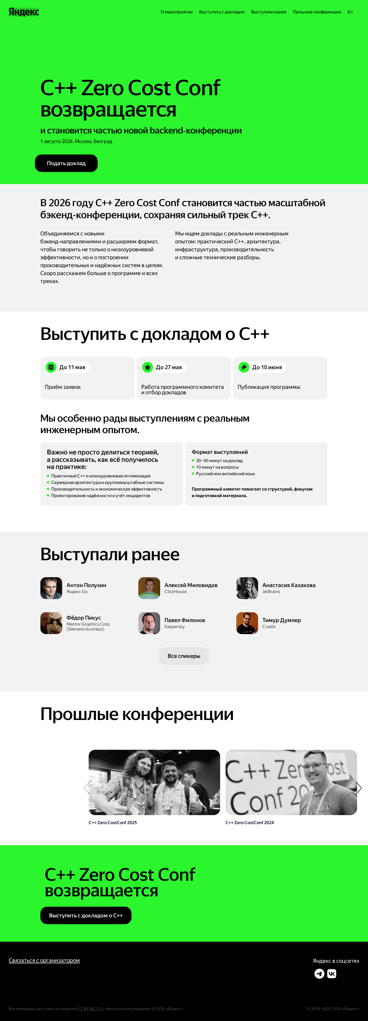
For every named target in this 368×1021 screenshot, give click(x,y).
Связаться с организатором (44, 960)
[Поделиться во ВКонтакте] (331, 973)
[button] (358, 788)
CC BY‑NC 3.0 (89, 1009)
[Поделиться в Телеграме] (319, 973)
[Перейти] (154, 787)
